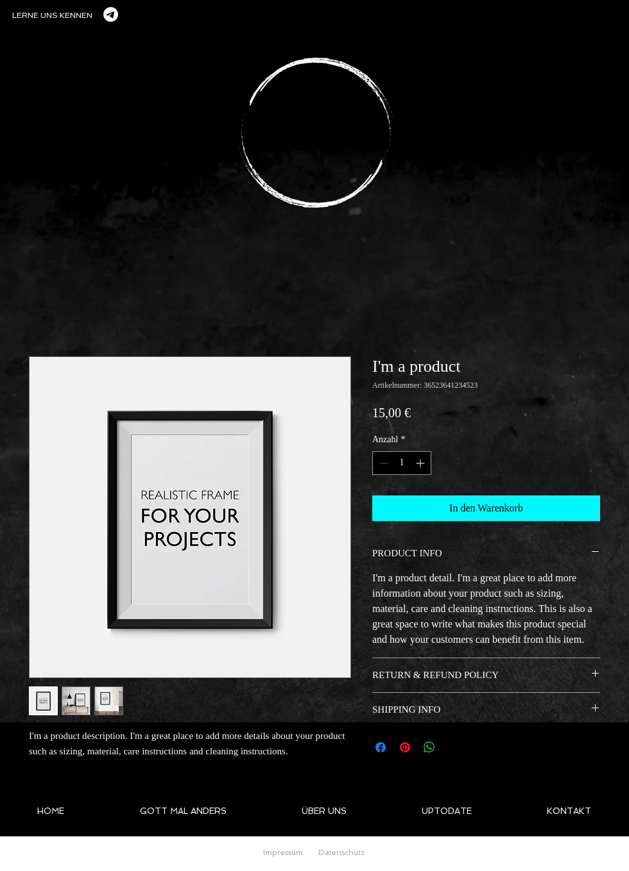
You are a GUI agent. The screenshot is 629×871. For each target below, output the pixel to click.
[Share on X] (453, 747)
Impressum (283, 852)
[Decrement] (382, 463)
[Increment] (421, 463)
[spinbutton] (401, 463)
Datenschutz (341, 852)
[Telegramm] (110, 14)
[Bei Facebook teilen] (380, 747)
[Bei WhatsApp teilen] (429, 747)
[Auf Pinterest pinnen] (405, 747)
